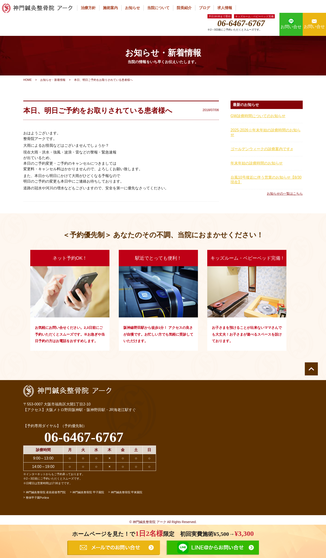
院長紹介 (184, 8)
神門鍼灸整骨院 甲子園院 (88, 492)
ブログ (204, 8)
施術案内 (110, 8)
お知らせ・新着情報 (52, 80)
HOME (27, 80)
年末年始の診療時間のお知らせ (257, 163)
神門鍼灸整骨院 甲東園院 (126, 492)
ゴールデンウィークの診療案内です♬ (262, 149)
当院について (158, 8)
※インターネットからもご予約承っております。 (54, 474)
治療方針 (88, 8)
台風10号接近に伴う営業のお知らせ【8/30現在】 (266, 179)
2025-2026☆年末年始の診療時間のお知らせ (266, 132)
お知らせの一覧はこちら (285, 193)
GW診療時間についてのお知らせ (258, 116)
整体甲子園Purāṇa (37, 497)
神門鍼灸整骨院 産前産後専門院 (46, 492)
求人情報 (224, 8)
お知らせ (132, 8)
